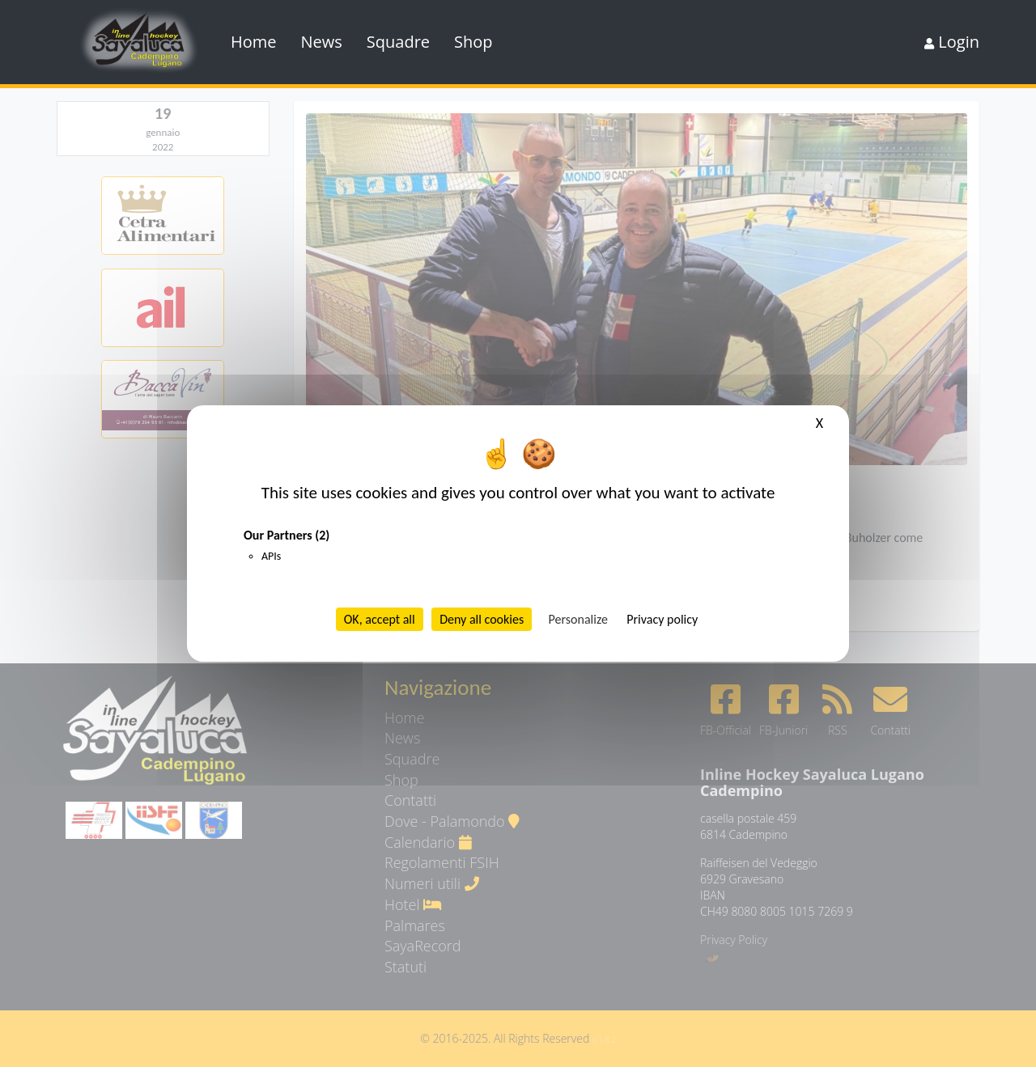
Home (254, 42)
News (321, 42)
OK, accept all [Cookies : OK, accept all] (379, 619)
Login (951, 42)
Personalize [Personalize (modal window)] (578, 619)
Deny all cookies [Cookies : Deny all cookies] (481, 619)
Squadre (398, 42)
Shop (473, 42)
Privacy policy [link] (662, 619)
